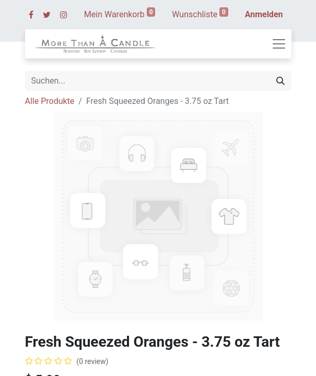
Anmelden (264, 14)
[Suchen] (280, 81)
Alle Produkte (50, 101)
